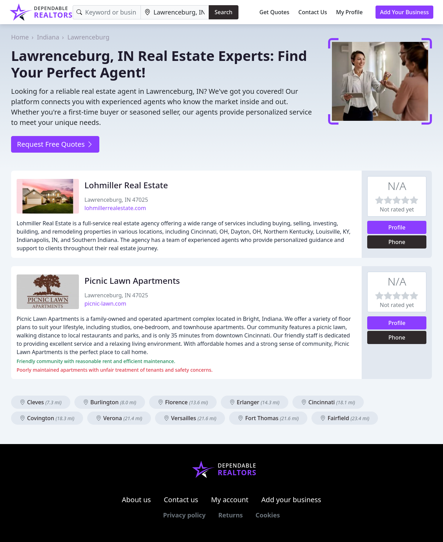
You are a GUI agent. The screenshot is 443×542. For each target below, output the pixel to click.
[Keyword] (107, 12)
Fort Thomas (268, 418)
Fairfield (344, 418)
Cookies (267, 515)
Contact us (181, 499)
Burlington (109, 402)
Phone (396, 242)
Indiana (48, 37)
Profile (397, 227)
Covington (47, 418)
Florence (183, 402)
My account (229, 499)
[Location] (175, 12)
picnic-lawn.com (105, 303)
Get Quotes (275, 12)
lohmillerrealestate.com (115, 208)
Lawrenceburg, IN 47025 (116, 200)
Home (20, 37)
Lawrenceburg (88, 37)
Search (223, 12)
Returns (230, 515)
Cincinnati (328, 402)
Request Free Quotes (55, 144)
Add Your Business (404, 12)
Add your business (291, 499)
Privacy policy (184, 515)
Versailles (190, 418)
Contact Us (312, 12)
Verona (119, 418)
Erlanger (254, 402)
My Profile (349, 12)
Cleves (41, 402)
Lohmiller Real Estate (126, 185)
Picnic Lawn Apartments (132, 280)
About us (136, 499)
